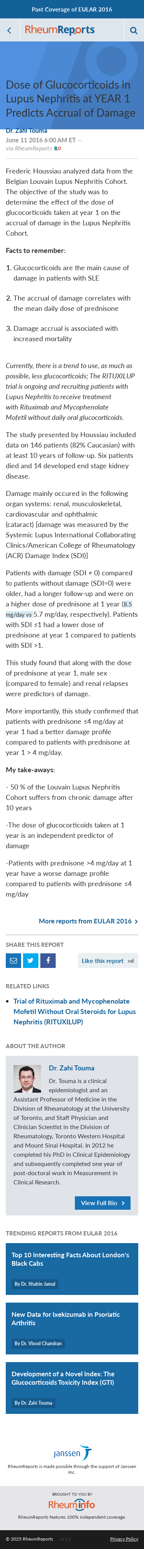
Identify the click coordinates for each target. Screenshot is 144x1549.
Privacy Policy (124, 1539)
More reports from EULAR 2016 (88, 921)
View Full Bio (103, 1202)
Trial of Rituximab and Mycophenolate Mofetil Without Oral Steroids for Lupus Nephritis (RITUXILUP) (74, 1011)
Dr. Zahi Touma (26, 130)
